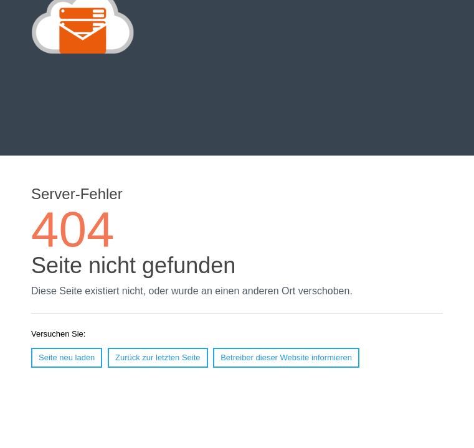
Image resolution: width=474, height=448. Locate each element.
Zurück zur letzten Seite (158, 357)
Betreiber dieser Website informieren (286, 357)
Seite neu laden (67, 357)
